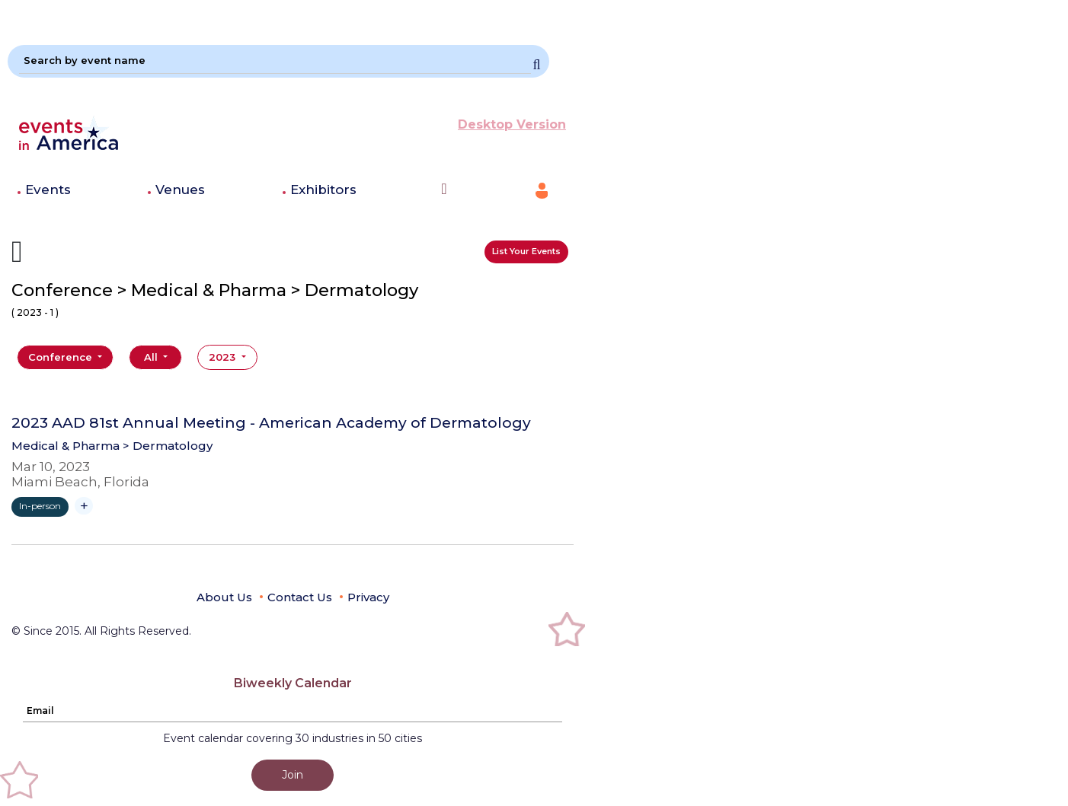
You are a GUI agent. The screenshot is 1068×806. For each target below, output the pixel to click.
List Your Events (526, 251)
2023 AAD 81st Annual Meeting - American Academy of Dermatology (271, 423)
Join (292, 775)
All (152, 357)
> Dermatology (168, 445)
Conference (61, 357)
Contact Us (299, 597)
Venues (180, 189)
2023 (223, 357)
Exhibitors (323, 189)
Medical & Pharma (65, 445)
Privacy (368, 597)
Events (48, 189)
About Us (224, 597)
